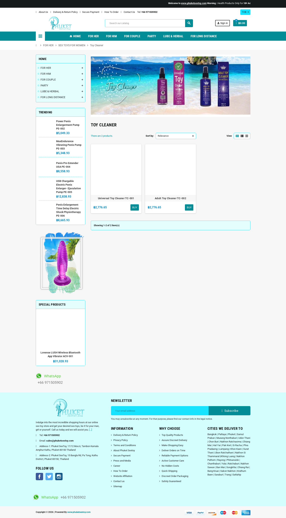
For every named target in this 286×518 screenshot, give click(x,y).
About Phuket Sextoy (124, 450)
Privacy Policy (120, 440)
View (229, 135)
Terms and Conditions (124, 445)
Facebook (39, 476)
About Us (42, 12)
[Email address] (160, 410)
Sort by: (150, 135)
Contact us (119, 481)
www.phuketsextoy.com (78, 512)
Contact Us (128, 12)
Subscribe (229, 411)
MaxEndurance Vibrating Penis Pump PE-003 (68, 145)
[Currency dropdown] (245, 12)
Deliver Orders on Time (173, 450)
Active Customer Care (173, 460)
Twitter (49, 476)
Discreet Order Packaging (175, 476)
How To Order (110, 12)
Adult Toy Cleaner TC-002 (170, 198)
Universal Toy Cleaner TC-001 (116, 198)
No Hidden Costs (170, 465)
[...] (90, 429)
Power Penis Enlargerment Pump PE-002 (67, 125)
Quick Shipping (169, 471)
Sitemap (117, 486)
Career (116, 465)
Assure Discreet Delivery (174, 440)
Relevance (163, 135)
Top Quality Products (172, 435)
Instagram (59, 476)
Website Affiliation (122, 476)
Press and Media (122, 460)
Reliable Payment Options (175, 455)
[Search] (149, 23)
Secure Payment (89, 12)
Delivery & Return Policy (64, 12)
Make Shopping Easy (172, 445)
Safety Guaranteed (171, 481)
